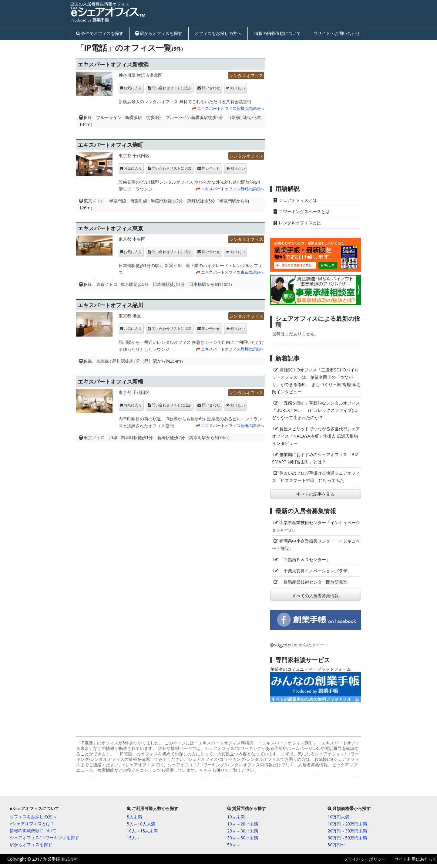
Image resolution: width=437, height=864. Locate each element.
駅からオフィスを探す (161, 33)
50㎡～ (233, 845)
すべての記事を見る (315, 494)
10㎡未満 (236, 817)
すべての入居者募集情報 (315, 595)
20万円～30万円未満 (347, 831)
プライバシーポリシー (365, 859)
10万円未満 (338, 817)
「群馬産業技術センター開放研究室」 (315, 582)
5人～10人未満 (141, 824)
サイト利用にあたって (416, 859)
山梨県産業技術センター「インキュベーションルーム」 (316, 526)
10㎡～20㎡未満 (242, 824)
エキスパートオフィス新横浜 (113, 64)
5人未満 (134, 817)
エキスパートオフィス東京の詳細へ (232, 272)
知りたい (237, 88)
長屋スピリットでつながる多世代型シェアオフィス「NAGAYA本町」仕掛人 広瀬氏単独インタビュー (316, 436)
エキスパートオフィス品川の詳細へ (232, 349)
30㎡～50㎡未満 (242, 838)
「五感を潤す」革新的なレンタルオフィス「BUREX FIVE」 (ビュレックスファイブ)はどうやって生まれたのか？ (316, 410)
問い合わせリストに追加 (172, 88)
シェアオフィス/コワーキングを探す (44, 837)
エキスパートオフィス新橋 (110, 381)
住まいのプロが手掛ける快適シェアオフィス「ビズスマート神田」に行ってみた (316, 476)
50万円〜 (336, 845)
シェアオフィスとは (298, 200)
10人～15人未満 (142, 831)
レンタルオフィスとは (300, 222)
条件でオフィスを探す (102, 33)
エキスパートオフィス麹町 (110, 144)
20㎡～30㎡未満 (242, 831)
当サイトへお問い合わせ (336, 33)
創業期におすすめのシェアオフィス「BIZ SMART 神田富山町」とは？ (315, 458)
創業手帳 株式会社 (60, 859)
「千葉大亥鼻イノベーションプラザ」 (315, 571)
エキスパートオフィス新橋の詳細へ (232, 425)
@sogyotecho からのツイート (299, 645)
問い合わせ (211, 88)
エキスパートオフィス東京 (110, 228)
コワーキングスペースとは (304, 211)
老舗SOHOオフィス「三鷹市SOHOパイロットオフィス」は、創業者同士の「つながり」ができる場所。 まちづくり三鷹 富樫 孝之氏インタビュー (316, 381)
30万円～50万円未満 (347, 838)
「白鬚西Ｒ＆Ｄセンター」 (304, 559)
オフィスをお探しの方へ (218, 33)
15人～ (133, 838)
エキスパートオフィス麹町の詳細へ (232, 188)
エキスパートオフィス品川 (110, 305)
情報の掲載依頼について (277, 33)
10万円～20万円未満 (347, 824)
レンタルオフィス (246, 75)
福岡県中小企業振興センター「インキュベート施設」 (316, 544)
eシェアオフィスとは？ (32, 823)
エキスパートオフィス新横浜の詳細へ (230, 108)
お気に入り (133, 88)
